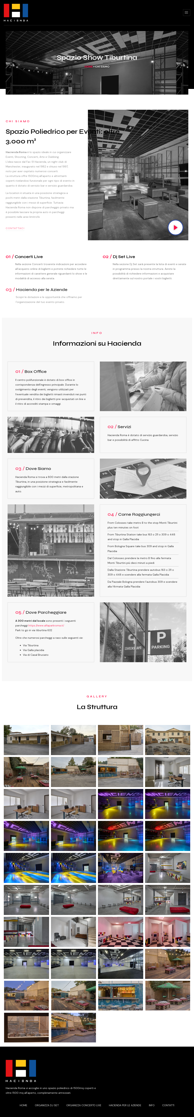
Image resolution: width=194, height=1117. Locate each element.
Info (152, 1105)
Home (88, 66)
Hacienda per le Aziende (125, 1105)
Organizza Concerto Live (83, 1105)
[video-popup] (175, 227)
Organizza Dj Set (47, 1105)
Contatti (168, 1105)
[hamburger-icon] (186, 12)
